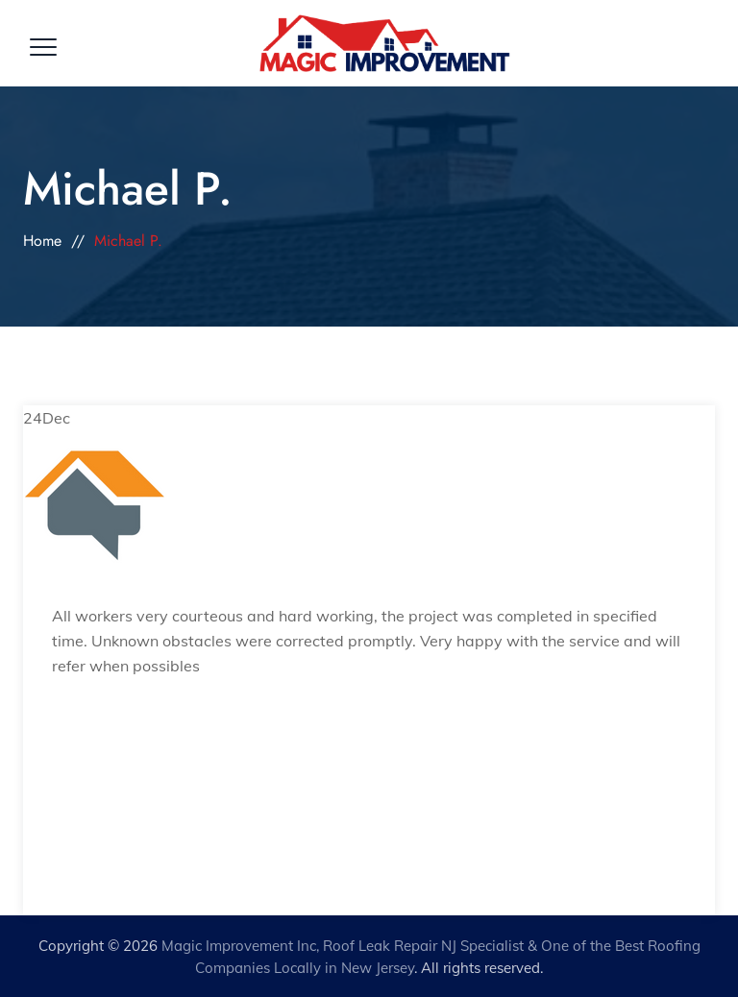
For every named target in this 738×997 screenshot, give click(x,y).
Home (42, 241)
